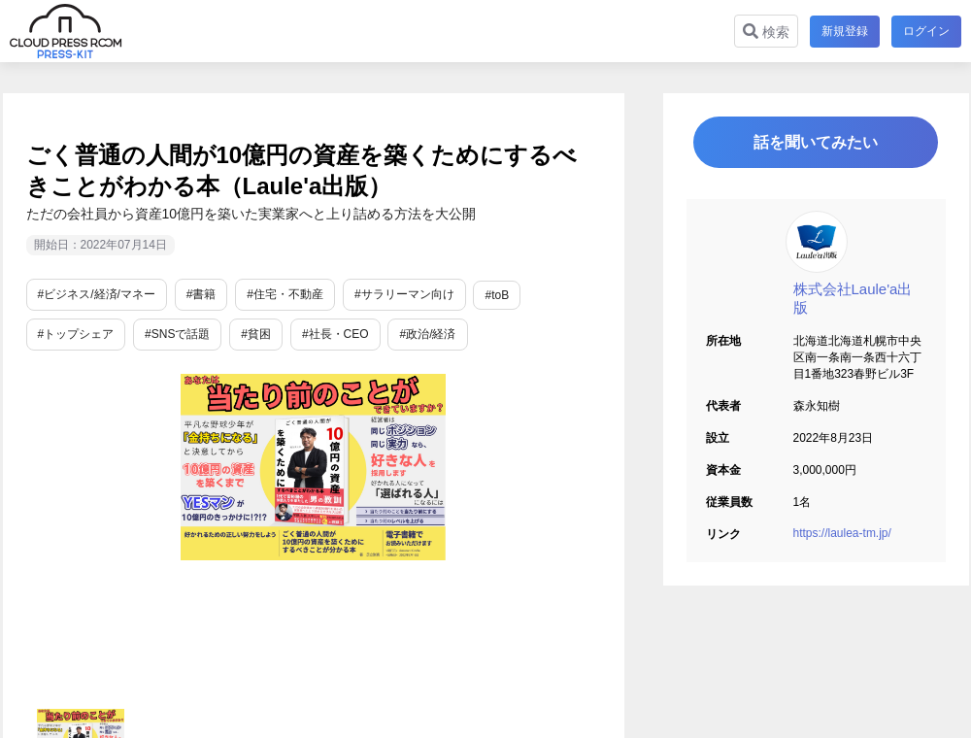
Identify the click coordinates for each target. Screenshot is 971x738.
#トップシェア (76, 334)
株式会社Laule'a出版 (853, 298)
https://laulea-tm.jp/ (842, 533)
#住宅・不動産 (285, 294)
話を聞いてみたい (815, 142)
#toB (497, 295)
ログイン (926, 31)
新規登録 (844, 31)
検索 (766, 31)
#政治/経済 (427, 334)
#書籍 (201, 294)
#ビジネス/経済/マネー (96, 294)
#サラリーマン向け (404, 294)
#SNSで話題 (177, 334)
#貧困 (256, 334)
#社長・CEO (335, 334)
